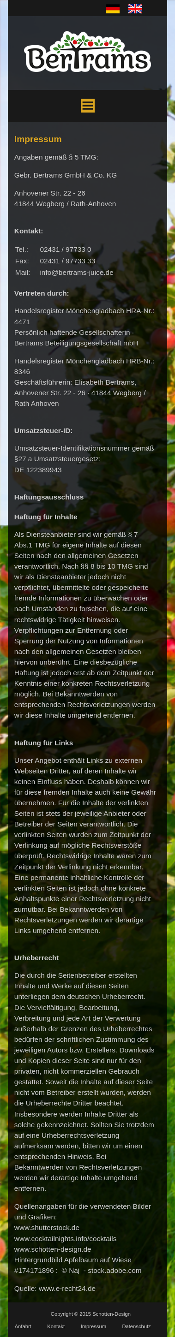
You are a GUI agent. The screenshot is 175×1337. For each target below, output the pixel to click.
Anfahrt (23, 1326)
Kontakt (56, 1326)
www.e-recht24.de (67, 1288)
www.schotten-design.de (52, 1249)
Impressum (93, 1326)
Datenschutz (136, 1326)
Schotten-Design (111, 1314)
